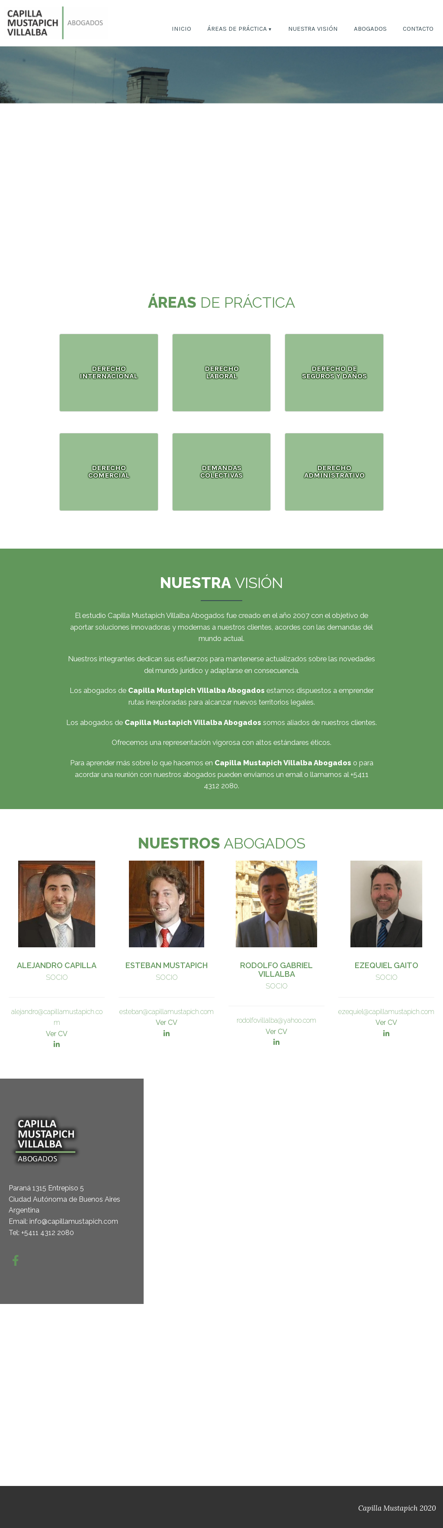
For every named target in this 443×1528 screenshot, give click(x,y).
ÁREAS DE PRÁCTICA (237, 29)
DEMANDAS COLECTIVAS (221, 471)
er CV (278, 1031)
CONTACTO (418, 29)
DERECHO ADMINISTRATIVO (334, 471)
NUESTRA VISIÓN (313, 29)
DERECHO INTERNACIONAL (109, 372)
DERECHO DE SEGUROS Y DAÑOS (334, 372)
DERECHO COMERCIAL (108, 471)
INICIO (181, 29)
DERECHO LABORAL (222, 372)
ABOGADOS (370, 29)
